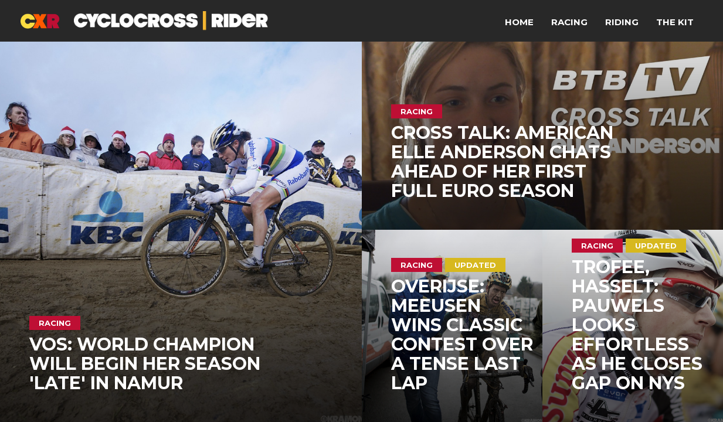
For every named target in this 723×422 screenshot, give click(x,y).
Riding (622, 22)
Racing (569, 22)
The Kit (675, 22)
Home (519, 22)
